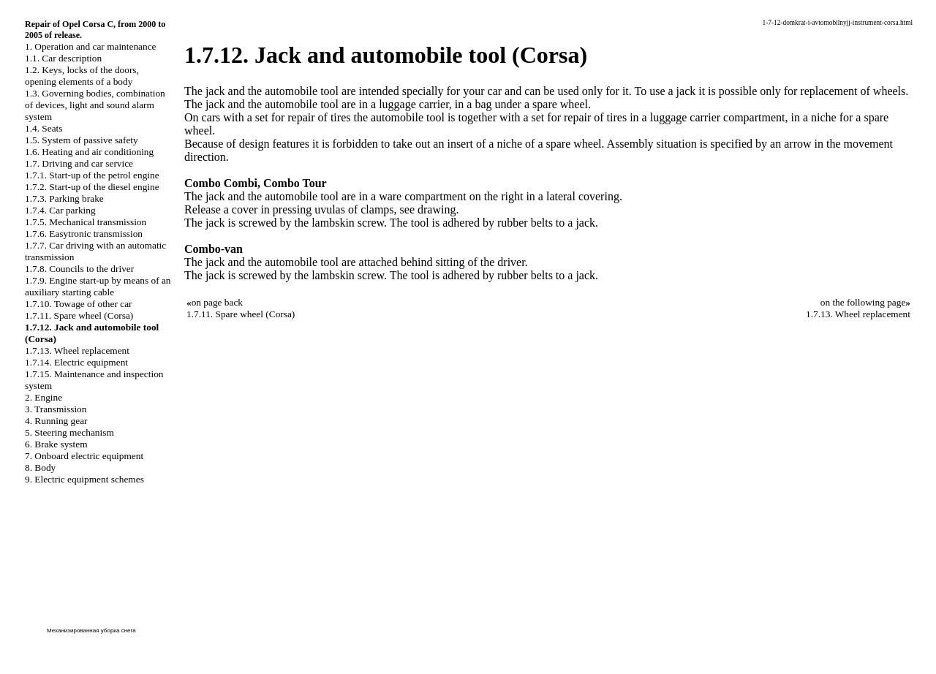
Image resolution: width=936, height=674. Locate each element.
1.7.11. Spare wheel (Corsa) (79, 315)
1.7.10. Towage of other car (78, 303)
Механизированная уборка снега (91, 630)
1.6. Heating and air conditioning (89, 151)
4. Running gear (56, 420)
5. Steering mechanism (69, 432)
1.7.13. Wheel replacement (77, 350)
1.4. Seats (43, 128)
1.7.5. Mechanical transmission (85, 221)
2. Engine (43, 397)
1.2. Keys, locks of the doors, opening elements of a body (82, 75)
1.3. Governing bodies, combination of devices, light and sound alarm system (95, 105)
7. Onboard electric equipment (84, 455)
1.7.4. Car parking (60, 210)
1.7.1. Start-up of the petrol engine (92, 175)
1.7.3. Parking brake (64, 198)
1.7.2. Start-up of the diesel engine (92, 186)
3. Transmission (55, 409)
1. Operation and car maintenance (90, 46)
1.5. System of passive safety (81, 140)
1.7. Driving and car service (79, 163)
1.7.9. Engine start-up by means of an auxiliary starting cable (98, 286)
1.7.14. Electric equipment (76, 362)
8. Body (40, 467)
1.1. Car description (63, 58)
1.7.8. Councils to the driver (79, 268)
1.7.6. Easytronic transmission (84, 233)
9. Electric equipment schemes (84, 479)
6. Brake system (56, 444)
